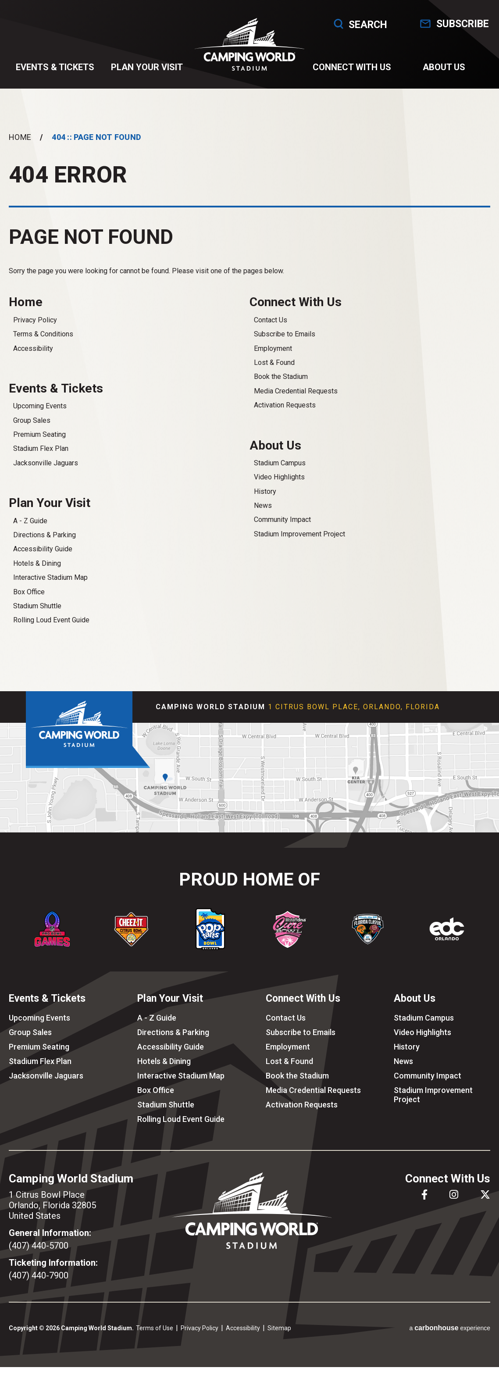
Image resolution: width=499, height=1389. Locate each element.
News (263, 505)
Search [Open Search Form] (352, 23)
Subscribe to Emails (284, 334)
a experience (449, 1328)
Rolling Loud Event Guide (51, 620)
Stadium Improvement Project (299, 534)
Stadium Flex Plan (40, 448)
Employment (273, 348)
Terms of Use (154, 1328)
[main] (249, 390)
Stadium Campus (280, 463)
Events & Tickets (55, 67)
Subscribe (462, 24)
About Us (444, 67)
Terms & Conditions (43, 334)
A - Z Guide (30, 521)
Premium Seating (39, 434)
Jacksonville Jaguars (45, 463)
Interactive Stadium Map (50, 577)
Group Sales (31, 420)
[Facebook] (424, 1194)
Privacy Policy (35, 320)
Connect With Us (352, 67)
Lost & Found (274, 362)
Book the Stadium (281, 376)
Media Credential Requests (296, 391)
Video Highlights (279, 477)
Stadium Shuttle (37, 606)
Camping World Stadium (249, 44)
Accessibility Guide (42, 549)
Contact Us (270, 320)
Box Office (29, 592)
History (265, 491)
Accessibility (33, 348)
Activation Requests (285, 405)
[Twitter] (485, 1194)
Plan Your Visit (147, 67)
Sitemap (279, 1328)
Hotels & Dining (37, 563)
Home (20, 137)
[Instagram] (453, 1194)
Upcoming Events (40, 406)
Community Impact (282, 519)
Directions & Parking (44, 535)
